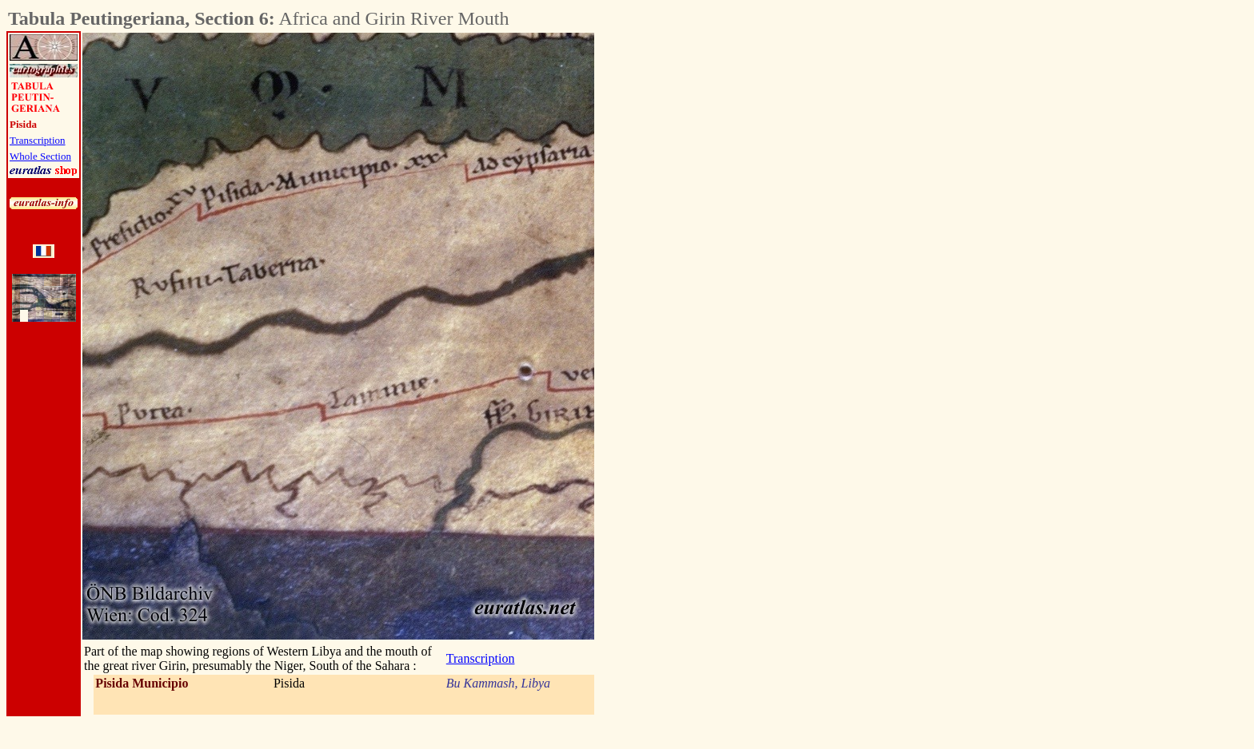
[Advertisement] (683, 272)
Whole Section (40, 156)
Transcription (38, 140)
